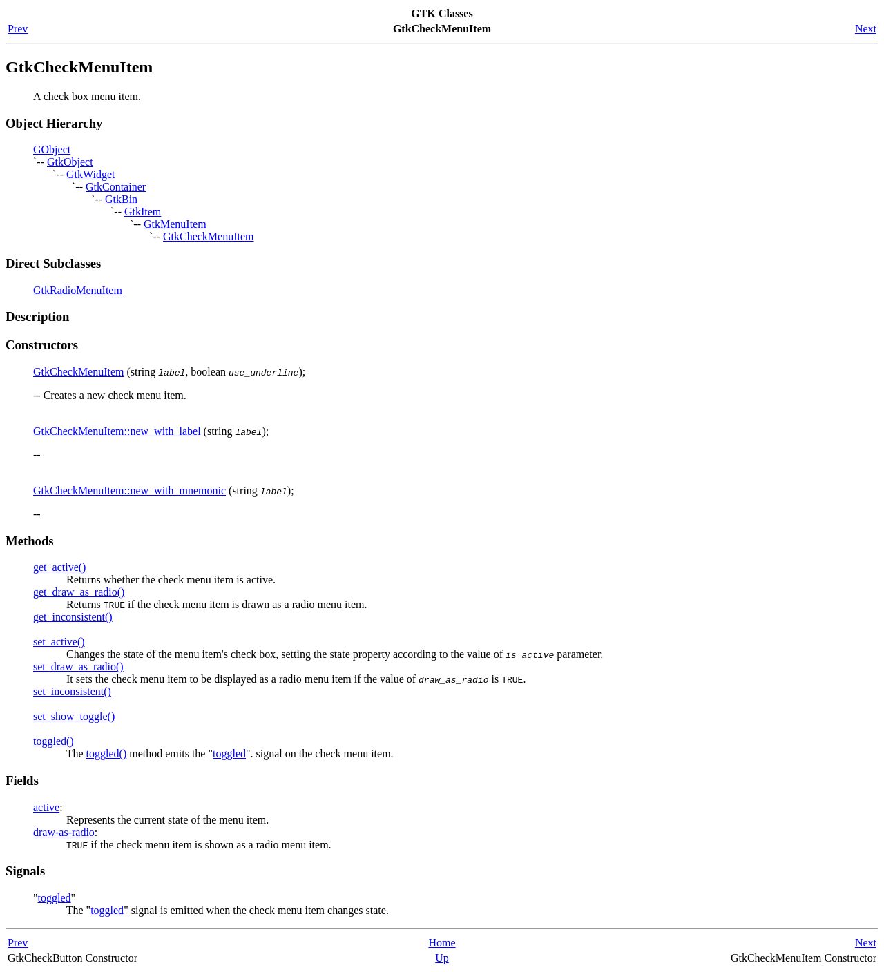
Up (442, 958)
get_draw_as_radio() (78, 592)
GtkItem (142, 211)
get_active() (59, 567)
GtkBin (121, 199)
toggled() (53, 741)
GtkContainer (116, 187)
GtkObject (70, 162)
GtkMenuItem (175, 224)
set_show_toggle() (74, 716)
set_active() (59, 642)
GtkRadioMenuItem (77, 290)
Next (865, 29)
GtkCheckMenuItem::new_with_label (117, 431)
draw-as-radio (64, 832)
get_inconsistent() (73, 617)
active (46, 807)
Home (441, 943)
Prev (18, 29)
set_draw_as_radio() (78, 666)
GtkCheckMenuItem (208, 236)
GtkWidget (90, 174)
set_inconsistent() (72, 691)
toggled (229, 753)
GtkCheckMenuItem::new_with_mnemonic (129, 490)
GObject (51, 149)
